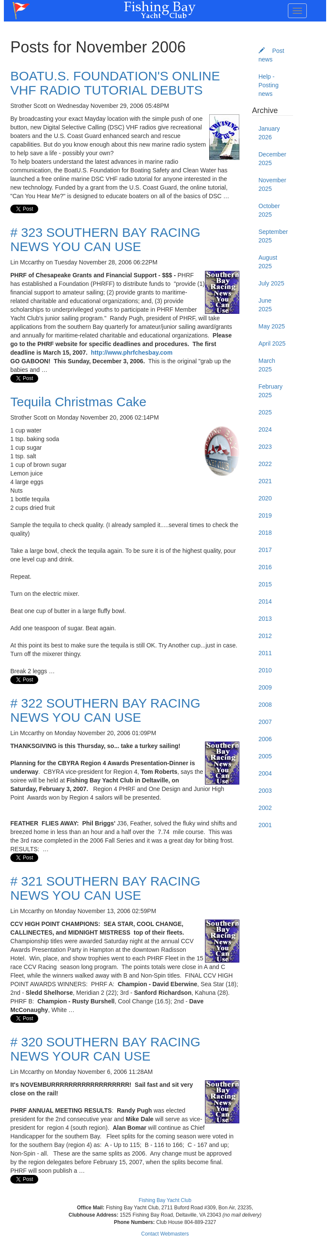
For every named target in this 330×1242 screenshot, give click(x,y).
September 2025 (273, 236)
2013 (265, 618)
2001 (265, 825)
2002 (265, 807)
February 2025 (271, 391)
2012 (265, 635)
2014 (265, 601)
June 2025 (265, 305)
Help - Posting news (269, 85)
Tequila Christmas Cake (78, 402)
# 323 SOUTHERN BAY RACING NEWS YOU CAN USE (105, 239)
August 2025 (268, 262)
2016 (265, 567)
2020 (265, 498)
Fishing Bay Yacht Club (165, 1200)
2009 (265, 687)
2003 (265, 790)
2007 (265, 721)
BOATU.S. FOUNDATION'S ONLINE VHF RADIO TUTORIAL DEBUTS (115, 83)
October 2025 (269, 210)
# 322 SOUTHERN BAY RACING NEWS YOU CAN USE (105, 710)
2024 (265, 429)
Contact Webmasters (165, 1234)
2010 (265, 670)
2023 (265, 446)
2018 (265, 532)
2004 (265, 773)
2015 (265, 584)
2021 (265, 481)
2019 (265, 515)
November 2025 (273, 184)
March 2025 (267, 365)
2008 (265, 704)
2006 (265, 739)
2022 (265, 463)
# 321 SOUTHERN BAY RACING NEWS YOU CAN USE (105, 888)
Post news (271, 55)
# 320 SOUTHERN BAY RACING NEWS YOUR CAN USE (105, 1049)
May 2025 (272, 326)
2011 (265, 653)
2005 (265, 756)
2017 (265, 549)
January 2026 (269, 133)
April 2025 (272, 343)
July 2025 (271, 283)
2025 (265, 412)
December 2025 (273, 158)
